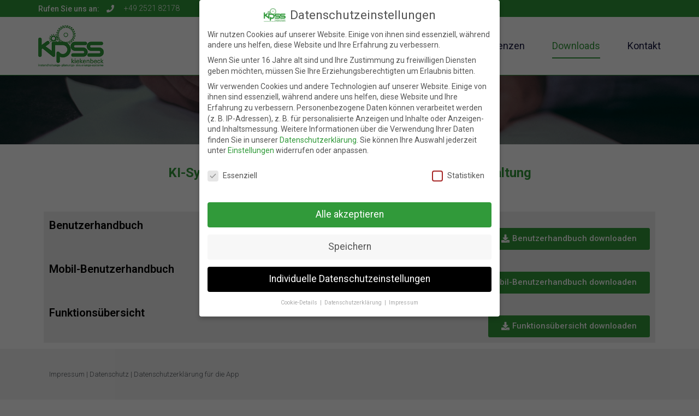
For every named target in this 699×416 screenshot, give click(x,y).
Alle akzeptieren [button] (350, 207)
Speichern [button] (349, 240)
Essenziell (232, 170)
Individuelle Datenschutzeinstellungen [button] (349, 272)
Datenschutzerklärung (318, 133)
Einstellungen (251, 144)
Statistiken (458, 170)
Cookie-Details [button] (300, 296)
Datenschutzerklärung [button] (353, 296)
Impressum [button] (403, 296)
